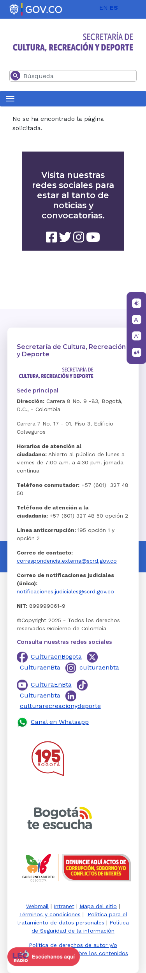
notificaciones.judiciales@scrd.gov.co (65, 591)
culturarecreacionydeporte (60, 706)
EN (103, 7)
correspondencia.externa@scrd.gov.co (67, 561)
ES (114, 7)
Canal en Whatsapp (60, 721)
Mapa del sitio (98, 906)
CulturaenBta (40, 667)
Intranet (64, 906)
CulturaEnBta (51, 684)
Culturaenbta (40, 695)
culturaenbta (99, 667)
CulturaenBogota (56, 656)
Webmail (37, 906)
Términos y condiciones (50, 914)
